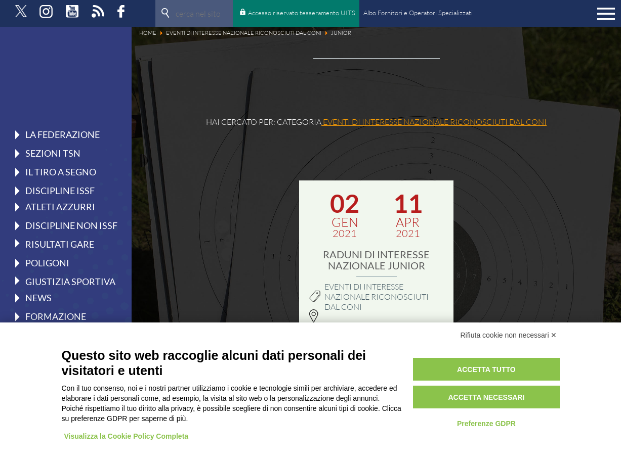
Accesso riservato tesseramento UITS (301, 13)
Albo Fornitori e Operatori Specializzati (418, 13)
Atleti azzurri (60, 206)
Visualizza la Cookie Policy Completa (126, 436)
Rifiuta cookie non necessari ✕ (509, 335)
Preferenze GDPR (486, 424)
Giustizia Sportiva (70, 281)
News (38, 297)
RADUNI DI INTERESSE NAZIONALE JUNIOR (376, 259)
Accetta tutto (486, 369)
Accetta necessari (486, 397)
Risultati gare (59, 244)
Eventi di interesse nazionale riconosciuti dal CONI (376, 297)
